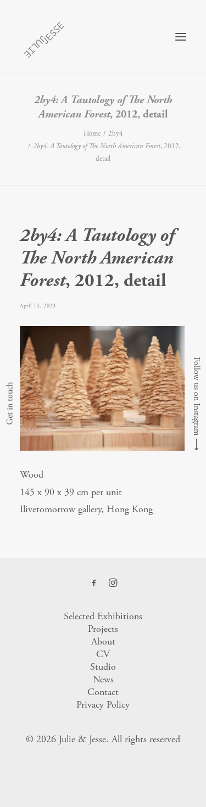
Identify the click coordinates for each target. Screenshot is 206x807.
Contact (103, 692)
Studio (103, 666)
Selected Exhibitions (103, 616)
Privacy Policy (103, 704)
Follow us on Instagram (196, 396)
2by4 (115, 133)
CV (103, 654)
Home (92, 133)
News (103, 679)
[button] (180, 37)
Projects (103, 629)
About (103, 641)
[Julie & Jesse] (44, 37)
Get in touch (9, 403)
